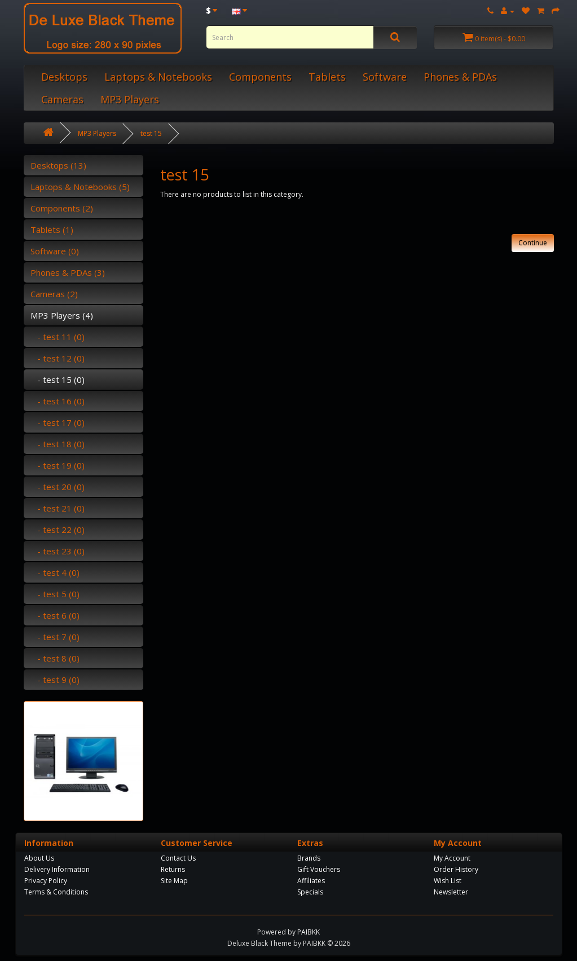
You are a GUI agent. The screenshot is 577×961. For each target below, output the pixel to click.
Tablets (327, 76)
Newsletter (451, 892)
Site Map (174, 880)
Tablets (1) (51, 229)
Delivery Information (57, 869)
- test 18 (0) (57, 443)
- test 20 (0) (57, 486)
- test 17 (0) (57, 422)
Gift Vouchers (318, 869)
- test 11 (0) (57, 336)
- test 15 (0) (57, 379)
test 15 (151, 133)
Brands (308, 858)
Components (260, 76)
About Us (39, 858)
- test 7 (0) (55, 636)
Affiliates (311, 880)
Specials (310, 892)
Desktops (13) (58, 165)
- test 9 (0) (55, 679)
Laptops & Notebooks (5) (80, 186)
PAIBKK (308, 932)
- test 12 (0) (57, 358)
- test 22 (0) (57, 529)
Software (385, 76)
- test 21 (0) (57, 508)
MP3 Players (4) (61, 315)
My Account (452, 858)
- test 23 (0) (57, 551)
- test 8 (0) (55, 658)
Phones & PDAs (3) (67, 272)
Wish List (447, 880)
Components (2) (61, 208)
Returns (173, 869)
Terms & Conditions (56, 892)
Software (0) (54, 251)
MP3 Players (129, 99)
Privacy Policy (45, 880)
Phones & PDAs (460, 76)
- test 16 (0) (57, 401)
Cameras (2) (54, 293)
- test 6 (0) (55, 615)
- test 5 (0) (55, 593)
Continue (532, 243)
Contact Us (178, 858)
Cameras (62, 99)
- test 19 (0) (57, 465)
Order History (456, 869)
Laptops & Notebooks (158, 76)
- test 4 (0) (55, 572)
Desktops (64, 76)
